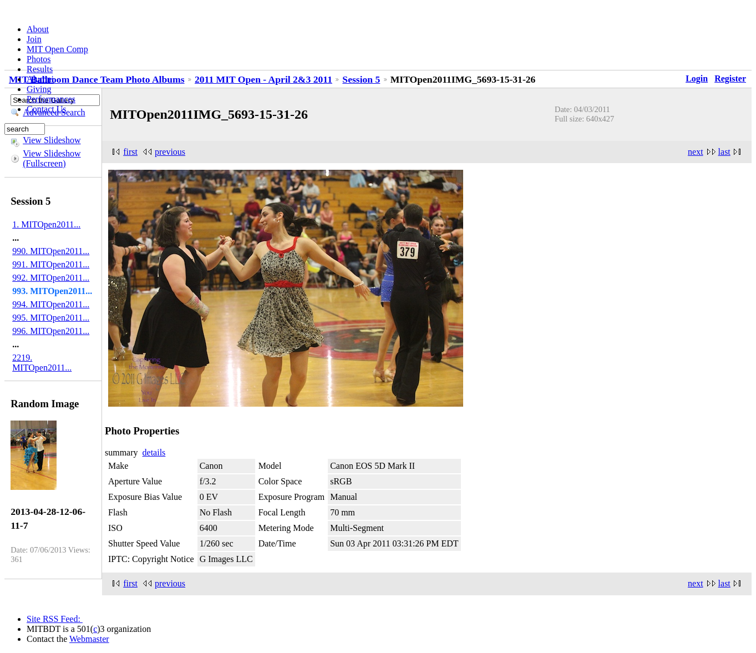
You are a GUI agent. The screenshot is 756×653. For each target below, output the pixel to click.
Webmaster (89, 639)
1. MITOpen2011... (46, 224)
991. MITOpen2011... (50, 264)
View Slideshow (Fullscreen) (51, 158)
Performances (51, 99)
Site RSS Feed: (55, 619)
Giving (39, 89)
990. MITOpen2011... (50, 251)
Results (40, 69)
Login (697, 78)
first (130, 151)
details (154, 452)
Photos (39, 59)
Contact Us (47, 109)
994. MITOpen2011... (50, 304)
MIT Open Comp (57, 49)
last (724, 151)
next (695, 151)
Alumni (40, 79)
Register (730, 78)
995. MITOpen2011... (50, 317)
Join (34, 39)
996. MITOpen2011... (50, 331)
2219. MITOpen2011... (42, 362)
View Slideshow (51, 140)
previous (170, 151)
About (38, 29)
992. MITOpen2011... (50, 277)
